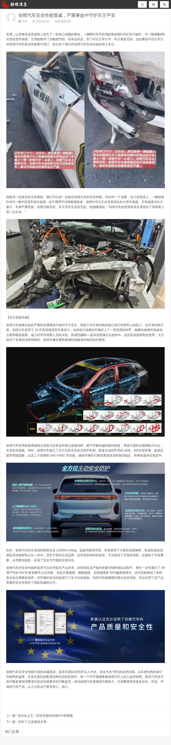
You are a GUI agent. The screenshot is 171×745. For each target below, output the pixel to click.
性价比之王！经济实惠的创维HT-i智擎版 (39, 715)
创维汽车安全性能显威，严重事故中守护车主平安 (66, 15)
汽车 (22, 21)
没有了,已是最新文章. (26, 722)
